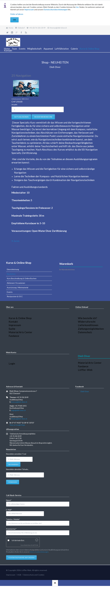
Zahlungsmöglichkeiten (91, 328)
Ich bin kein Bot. (18, 540)
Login (12, 363)
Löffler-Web (85, 369)
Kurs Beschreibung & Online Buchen (21, 278)
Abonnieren (13, 464)
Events (10, 292)
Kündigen (13, 482)
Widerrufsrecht (87, 321)
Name (10, 500)
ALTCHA (35, 545)
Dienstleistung (13, 269)
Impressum (29, 9)
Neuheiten (11, 274)
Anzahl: (14, 104)
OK (14, 20)
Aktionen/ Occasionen (16, 283)
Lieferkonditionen (88, 325)
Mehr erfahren (16, 14)
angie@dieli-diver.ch (18, 410)
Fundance (14, 335)
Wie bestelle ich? (87, 318)
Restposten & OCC (15, 296)
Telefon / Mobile (13, 519)
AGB (19, 575)
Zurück (16, 241)
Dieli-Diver (85, 391)
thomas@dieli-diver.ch (19, 402)
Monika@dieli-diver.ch (19, 419)
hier (77, 7)
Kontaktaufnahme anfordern (21, 558)
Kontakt (13, 321)
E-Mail (10, 509)
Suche (12, 328)
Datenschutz (85, 332)
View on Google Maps (17, 425)
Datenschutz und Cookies (33, 575)
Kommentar (11, 528)
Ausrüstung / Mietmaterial (17, 287)
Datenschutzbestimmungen (55, 9)
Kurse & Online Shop (18, 262)
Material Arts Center (20, 332)
